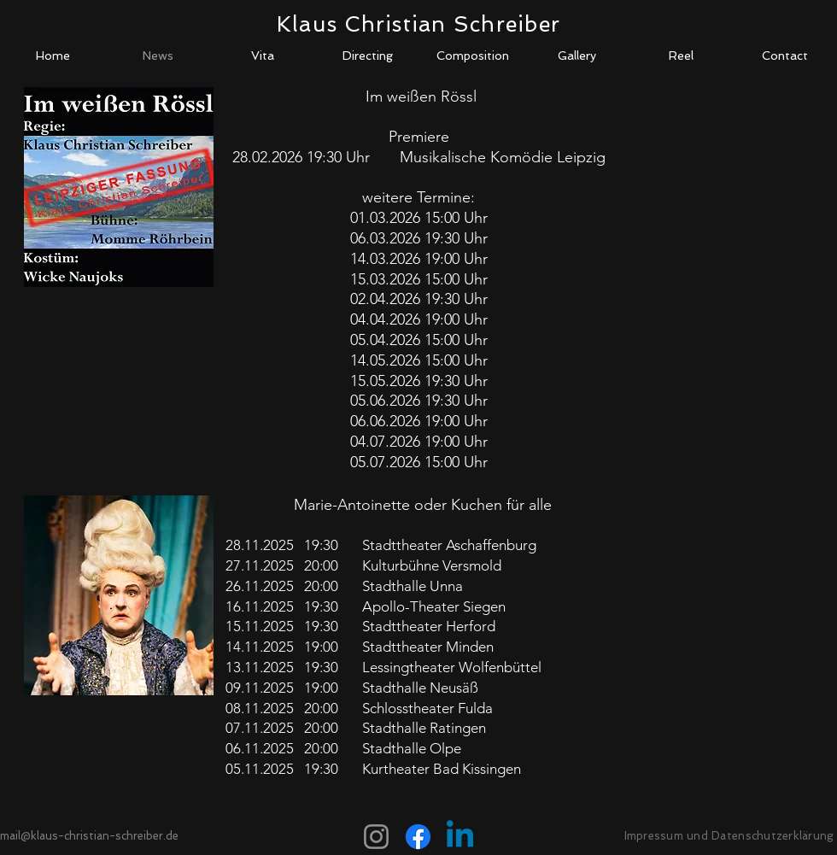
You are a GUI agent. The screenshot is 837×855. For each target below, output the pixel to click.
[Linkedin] (460, 836)
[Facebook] (418, 836)
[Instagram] (376, 836)
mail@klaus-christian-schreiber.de (89, 835)
